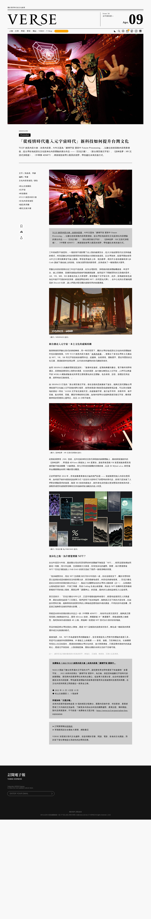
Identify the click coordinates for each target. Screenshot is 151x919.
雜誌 (35, 31)
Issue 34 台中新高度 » (108, 15)
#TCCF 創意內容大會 (28, 197)
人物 (11, 31)
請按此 (70, 726)
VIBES (41, 31)
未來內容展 (97, 354)
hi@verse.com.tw (82, 815)
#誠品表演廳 (24, 205)
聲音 (29, 31)
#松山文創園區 (25, 186)
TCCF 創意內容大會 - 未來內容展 (67, 233)
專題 (23, 31)
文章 (17, 31)
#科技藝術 (23, 193)
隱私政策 (79, 812)
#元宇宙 (22, 190)
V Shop (49, 31)
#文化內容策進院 (26, 201)
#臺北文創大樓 (25, 208)
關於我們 (72, 812)
